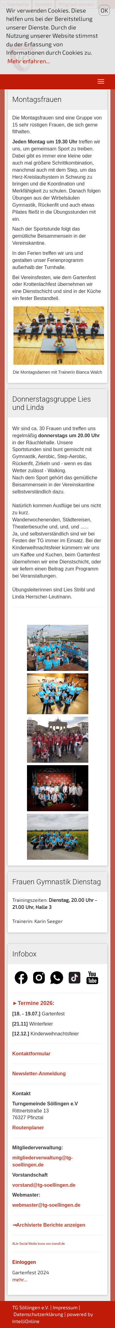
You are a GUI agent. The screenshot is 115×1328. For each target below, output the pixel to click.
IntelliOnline (26, 1321)
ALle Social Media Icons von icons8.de (38, 1243)
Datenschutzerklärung (38, 1314)
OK (104, 10)
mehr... (19, 1279)
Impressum (65, 1307)
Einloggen (24, 1262)
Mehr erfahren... (28, 60)
